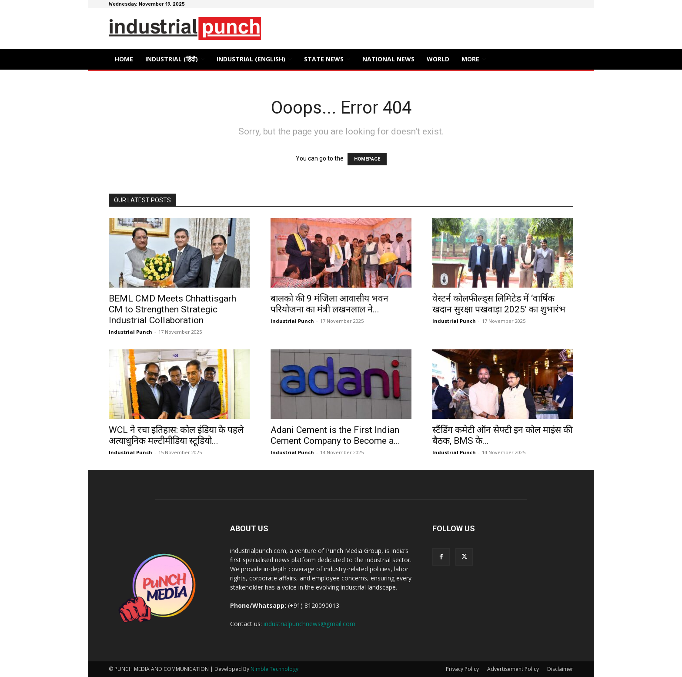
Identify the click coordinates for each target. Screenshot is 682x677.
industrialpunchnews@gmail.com (309, 624)
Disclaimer (560, 669)
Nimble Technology (274, 669)
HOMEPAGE (367, 159)
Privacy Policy (462, 669)
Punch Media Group (353, 550)
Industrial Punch (130, 331)
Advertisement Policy (513, 669)
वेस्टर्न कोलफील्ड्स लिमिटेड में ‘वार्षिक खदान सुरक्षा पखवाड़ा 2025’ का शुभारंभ (498, 304)
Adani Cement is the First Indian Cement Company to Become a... (335, 435)
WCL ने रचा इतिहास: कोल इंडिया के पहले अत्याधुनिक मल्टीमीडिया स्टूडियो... (176, 435)
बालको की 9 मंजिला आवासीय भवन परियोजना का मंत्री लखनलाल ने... (329, 304)
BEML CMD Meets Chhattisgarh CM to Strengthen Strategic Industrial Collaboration (172, 309)
